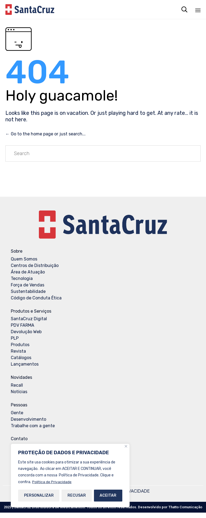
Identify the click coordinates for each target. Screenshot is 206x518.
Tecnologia (22, 278)
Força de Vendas (27, 285)
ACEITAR (108, 495)
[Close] (126, 446)
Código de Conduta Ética (36, 297)
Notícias (19, 391)
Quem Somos (24, 259)
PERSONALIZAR (39, 495)
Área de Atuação (28, 272)
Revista (18, 351)
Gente (17, 412)
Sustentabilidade (28, 291)
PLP (15, 338)
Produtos (20, 344)
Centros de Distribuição (35, 265)
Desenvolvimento (28, 419)
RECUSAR (76, 495)
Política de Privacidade (52, 482)
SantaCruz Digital (29, 318)
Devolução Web (26, 331)
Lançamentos (25, 364)
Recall (17, 385)
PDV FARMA (22, 325)
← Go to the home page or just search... (45, 133)
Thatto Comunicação (185, 507)
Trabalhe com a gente (33, 425)
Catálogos (21, 357)
